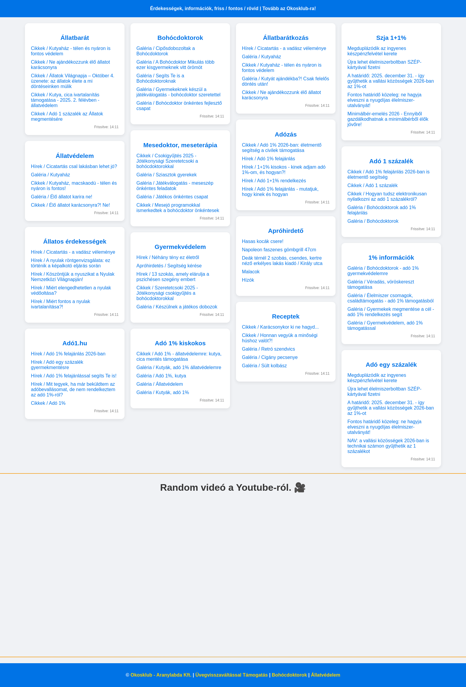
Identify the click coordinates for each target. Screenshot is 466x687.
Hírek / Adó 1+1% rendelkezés (274, 180)
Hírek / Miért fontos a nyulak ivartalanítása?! (60, 304)
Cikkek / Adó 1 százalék (372, 185)
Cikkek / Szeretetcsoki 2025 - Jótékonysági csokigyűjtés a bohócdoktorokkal (167, 293)
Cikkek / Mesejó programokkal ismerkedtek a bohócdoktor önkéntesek (177, 208)
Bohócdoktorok (289, 674)
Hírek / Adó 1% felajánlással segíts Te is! (73, 375)
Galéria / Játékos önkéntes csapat (172, 196)
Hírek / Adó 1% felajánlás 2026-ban (68, 353)
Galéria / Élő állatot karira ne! (61, 196)
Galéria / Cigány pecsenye (270, 357)
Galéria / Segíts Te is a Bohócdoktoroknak (160, 78)
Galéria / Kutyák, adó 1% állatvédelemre (178, 367)
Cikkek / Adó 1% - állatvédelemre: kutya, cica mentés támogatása (178, 356)
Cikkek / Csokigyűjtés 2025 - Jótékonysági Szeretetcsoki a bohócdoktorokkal (167, 161)
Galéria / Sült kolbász (264, 365)
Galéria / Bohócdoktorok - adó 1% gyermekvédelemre (383, 271)
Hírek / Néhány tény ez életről (167, 257)
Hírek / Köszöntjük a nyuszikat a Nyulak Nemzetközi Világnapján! (72, 277)
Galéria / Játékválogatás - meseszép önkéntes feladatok (174, 186)
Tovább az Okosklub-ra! (289, 8)
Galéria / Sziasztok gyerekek (166, 174)
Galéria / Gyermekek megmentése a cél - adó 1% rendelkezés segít (390, 312)
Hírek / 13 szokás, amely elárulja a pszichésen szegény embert (172, 277)
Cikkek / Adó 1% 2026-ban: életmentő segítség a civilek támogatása (282, 147)
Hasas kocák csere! (263, 241)
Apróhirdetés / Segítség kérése (169, 265)
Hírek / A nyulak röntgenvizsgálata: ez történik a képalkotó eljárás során (70, 263)
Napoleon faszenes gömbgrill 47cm (279, 249)
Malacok (251, 271)
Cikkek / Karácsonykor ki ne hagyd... (280, 327)
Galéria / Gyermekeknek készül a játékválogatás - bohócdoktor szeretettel (178, 92)
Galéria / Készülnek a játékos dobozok (176, 306)
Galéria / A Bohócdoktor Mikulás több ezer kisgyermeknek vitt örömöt (175, 64)
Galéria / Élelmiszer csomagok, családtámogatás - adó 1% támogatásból (390, 298)
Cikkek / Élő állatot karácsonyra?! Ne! (70, 205)
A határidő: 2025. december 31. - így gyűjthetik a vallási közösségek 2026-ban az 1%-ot (390, 81)
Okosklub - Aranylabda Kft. (160, 674)
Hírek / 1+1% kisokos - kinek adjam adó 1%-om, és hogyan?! (283, 169)
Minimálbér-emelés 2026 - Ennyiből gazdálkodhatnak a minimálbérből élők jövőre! (387, 119)
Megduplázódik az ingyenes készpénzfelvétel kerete (376, 51)
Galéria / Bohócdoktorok (373, 221)
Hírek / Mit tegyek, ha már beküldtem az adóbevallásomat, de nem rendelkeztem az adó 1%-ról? (73, 389)
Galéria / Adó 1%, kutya (161, 375)
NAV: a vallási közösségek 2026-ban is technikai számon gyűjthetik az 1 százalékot (388, 446)
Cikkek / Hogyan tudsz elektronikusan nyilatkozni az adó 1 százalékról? (387, 196)
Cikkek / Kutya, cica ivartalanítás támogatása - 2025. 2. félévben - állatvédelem (65, 100)
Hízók (248, 280)
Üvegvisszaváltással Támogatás (232, 674)
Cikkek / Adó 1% (48, 403)
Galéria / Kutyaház (50, 174)
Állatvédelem (325, 674)
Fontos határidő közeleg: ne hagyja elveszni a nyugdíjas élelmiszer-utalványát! (384, 100)
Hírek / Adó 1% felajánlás (268, 158)
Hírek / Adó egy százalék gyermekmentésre (57, 365)
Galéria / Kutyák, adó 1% (162, 392)
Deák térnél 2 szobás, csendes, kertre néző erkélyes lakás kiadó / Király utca (282, 260)
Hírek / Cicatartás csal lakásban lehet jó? (74, 166)
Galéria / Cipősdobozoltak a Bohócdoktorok (165, 51)
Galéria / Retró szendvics (268, 349)
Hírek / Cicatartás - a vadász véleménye (73, 252)
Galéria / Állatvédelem (159, 384)
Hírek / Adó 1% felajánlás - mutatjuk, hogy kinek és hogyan (280, 191)
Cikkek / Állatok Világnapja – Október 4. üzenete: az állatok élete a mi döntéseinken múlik (72, 81)
